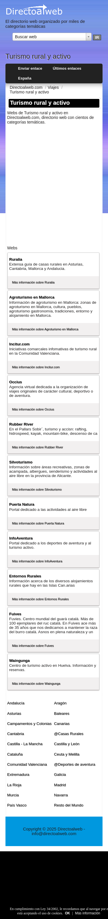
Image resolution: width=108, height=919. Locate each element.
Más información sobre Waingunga (36, 683)
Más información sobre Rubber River (37, 447)
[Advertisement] (54, 183)
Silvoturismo (21, 462)
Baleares (61, 713)
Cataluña (15, 754)
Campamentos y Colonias (29, 723)
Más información (87, 913)
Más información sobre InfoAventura (37, 561)
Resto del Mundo (69, 805)
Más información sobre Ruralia (33, 282)
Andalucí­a (15, 703)
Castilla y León (66, 744)
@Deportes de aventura (74, 764)
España (24, 78)
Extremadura (18, 774)
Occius (15, 382)
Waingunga (19, 660)
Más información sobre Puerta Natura (38, 523)
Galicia (60, 774)
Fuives (15, 614)
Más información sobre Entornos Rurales (40, 599)
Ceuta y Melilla (66, 754)
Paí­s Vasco (16, 805)
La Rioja (14, 785)
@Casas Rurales (69, 734)
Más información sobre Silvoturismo (37, 489)
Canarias (62, 723)
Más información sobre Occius (33, 409)
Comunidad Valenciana (27, 764)
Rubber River (21, 424)
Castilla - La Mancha (25, 744)
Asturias (14, 713)
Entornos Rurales (25, 576)
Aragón (60, 703)
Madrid (60, 785)
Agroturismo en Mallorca (31, 297)
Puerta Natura (22, 504)
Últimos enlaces (67, 68)
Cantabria (15, 734)
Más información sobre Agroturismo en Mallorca (45, 329)
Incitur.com (19, 344)
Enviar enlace (30, 68)
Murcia (13, 795)
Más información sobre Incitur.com (36, 367)
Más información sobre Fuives (33, 645)
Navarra (61, 795)
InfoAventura (21, 538)
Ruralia (15, 259)
